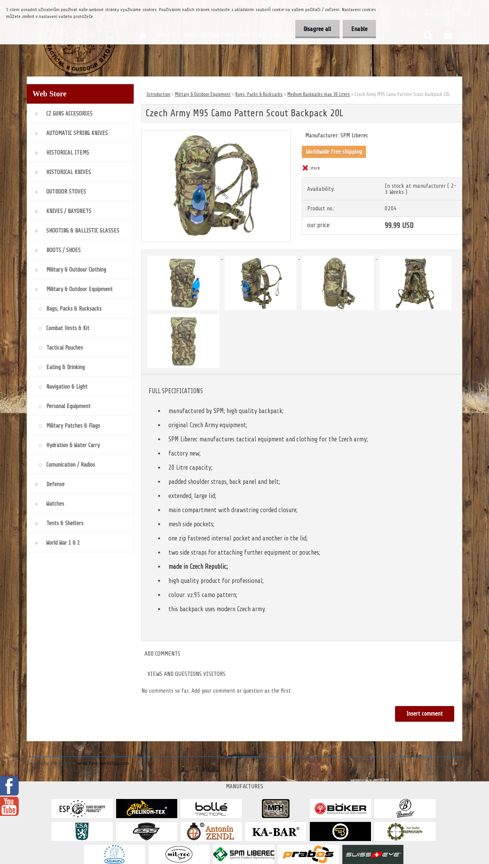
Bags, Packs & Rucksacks (259, 94)
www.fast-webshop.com (103, 763)
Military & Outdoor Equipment (203, 94)
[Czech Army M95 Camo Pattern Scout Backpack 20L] (216, 133)
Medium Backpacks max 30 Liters (318, 94)
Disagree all (314, 29)
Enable (358, 29)
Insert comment (424, 714)
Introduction (158, 94)
